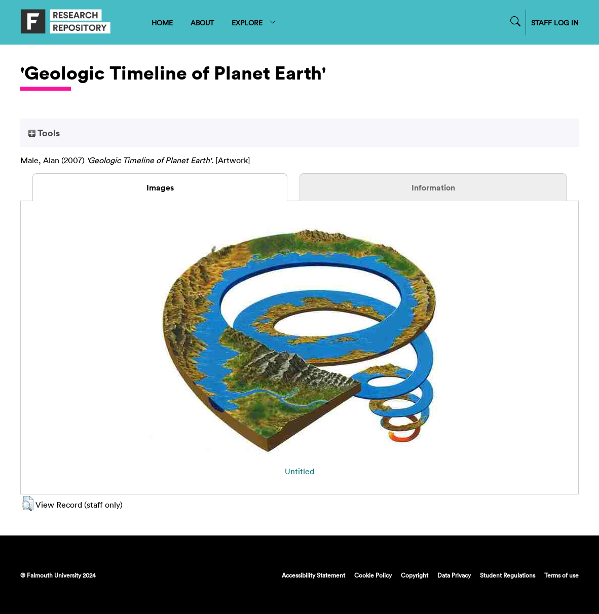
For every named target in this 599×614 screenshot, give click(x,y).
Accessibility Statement (313, 575)
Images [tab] (160, 187)
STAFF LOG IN (555, 22)
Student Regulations (507, 575)
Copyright (414, 575)
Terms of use (561, 575)
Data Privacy (454, 575)
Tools (44, 133)
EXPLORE (254, 22)
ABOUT (202, 22)
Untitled (299, 471)
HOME (162, 22)
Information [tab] (433, 187)
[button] (27, 503)
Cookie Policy (373, 575)
